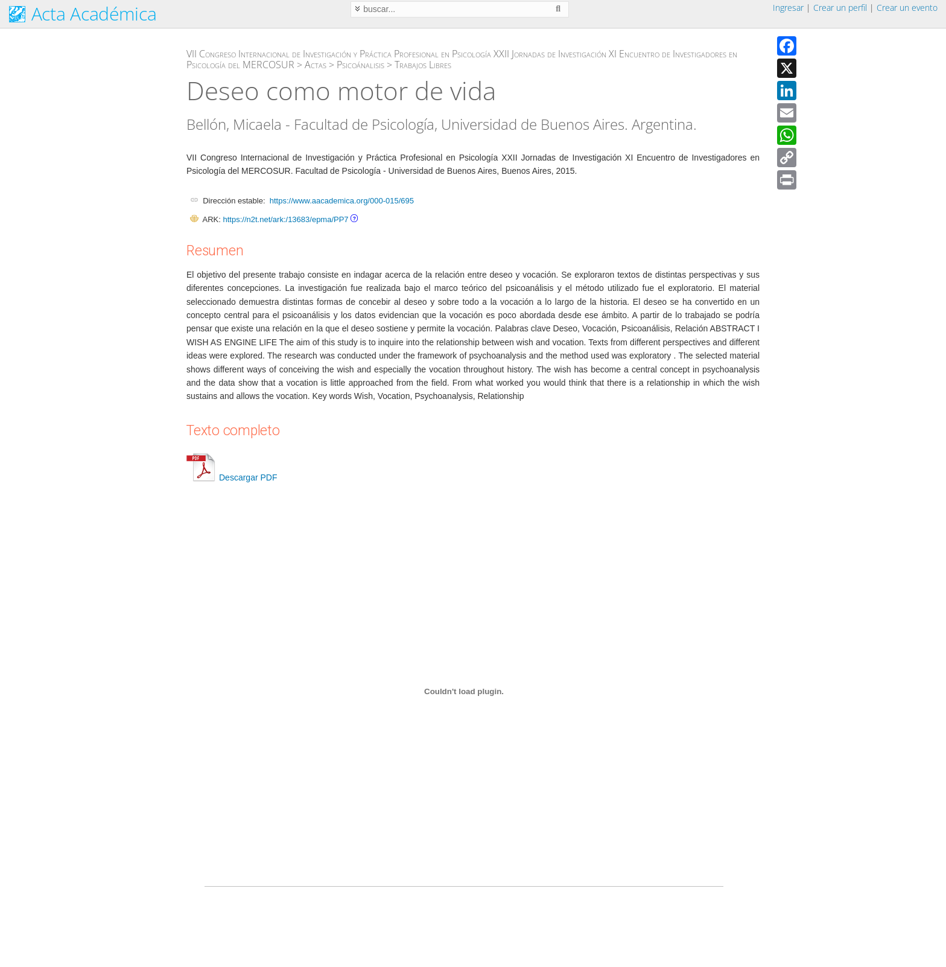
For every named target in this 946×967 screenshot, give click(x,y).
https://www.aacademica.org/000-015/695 (342, 200)
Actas (315, 64)
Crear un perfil (840, 7)
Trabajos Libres (423, 64)
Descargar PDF (231, 477)
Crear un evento (907, 7)
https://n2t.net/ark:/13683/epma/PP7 (285, 219)
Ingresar (788, 7)
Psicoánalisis (360, 64)
